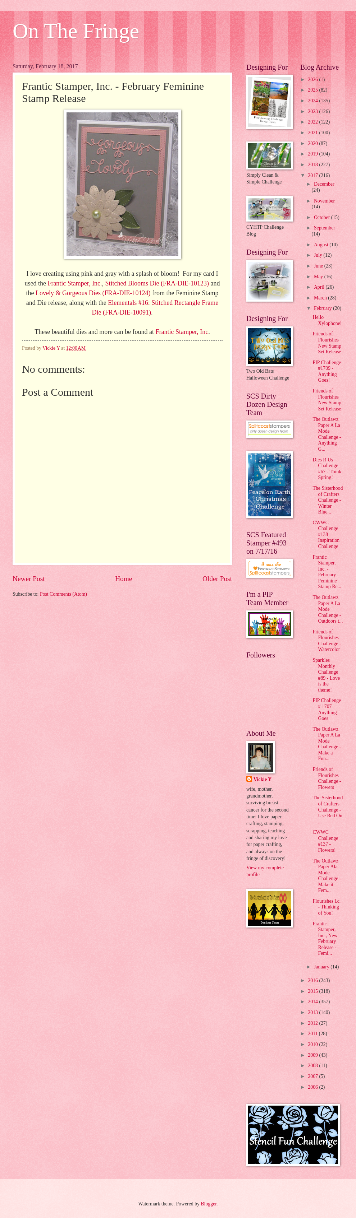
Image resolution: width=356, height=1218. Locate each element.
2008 (313, 1065)
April (320, 287)
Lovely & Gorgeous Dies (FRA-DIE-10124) (93, 293)
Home (123, 578)
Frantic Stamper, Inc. (74, 283)
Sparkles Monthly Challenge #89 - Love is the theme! (326, 675)
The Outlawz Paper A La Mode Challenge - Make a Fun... (326, 744)
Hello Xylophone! (327, 320)
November (324, 201)
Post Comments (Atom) (63, 594)
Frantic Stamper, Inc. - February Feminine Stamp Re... (326, 572)
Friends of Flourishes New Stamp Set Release (326, 342)
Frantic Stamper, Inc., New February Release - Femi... (324, 938)
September (324, 228)
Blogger (208, 1204)
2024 (313, 100)
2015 (313, 991)
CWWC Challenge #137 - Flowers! (325, 841)
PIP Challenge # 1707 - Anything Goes (326, 709)
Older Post (217, 578)
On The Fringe (76, 31)
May (319, 276)
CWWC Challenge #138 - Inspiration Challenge (325, 534)
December (324, 184)
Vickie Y (262, 779)
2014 (313, 1001)
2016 (313, 980)
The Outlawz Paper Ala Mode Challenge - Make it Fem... (326, 875)
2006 (313, 1087)
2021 (313, 132)
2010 (313, 1044)
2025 (313, 90)
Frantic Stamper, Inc (182, 331)
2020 (313, 143)
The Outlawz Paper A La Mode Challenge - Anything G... (326, 434)
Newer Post (29, 578)
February (323, 308)
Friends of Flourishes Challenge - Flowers (326, 778)
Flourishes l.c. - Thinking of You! (326, 907)
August (321, 244)
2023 (313, 111)
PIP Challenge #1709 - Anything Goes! (326, 371)
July (318, 255)
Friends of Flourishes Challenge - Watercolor (326, 640)
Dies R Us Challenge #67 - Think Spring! (326, 468)
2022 (313, 122)
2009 (313, 1055)
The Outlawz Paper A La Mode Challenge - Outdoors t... (327, 609)
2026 (313, 79)
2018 (313, 164)
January (322, 967)
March (321, 298)
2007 (313, 1076)
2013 (313, 1012)
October (322, 217)
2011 (313, 1033)
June (319, 266)
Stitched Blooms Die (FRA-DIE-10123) (157, 283)
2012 (313, 1023)
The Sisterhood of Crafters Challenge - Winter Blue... (327, 500)
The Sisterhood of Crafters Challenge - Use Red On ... (327, 809)
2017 (313, 175)
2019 (313, 154)
